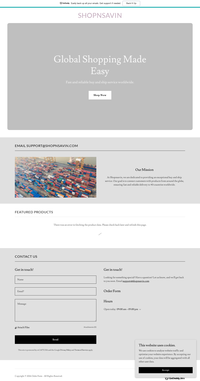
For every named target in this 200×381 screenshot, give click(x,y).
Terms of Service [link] (81, 350)
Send (55, 339)
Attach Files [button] (23, 327)
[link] (100, 17)
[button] (16, 327)
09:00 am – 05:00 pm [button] (127, 309)
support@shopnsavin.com (136, 281)
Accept (165, 370)
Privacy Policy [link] (65, 350)
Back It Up (131, 3)
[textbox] (55, 280)
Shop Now (100, 95)
